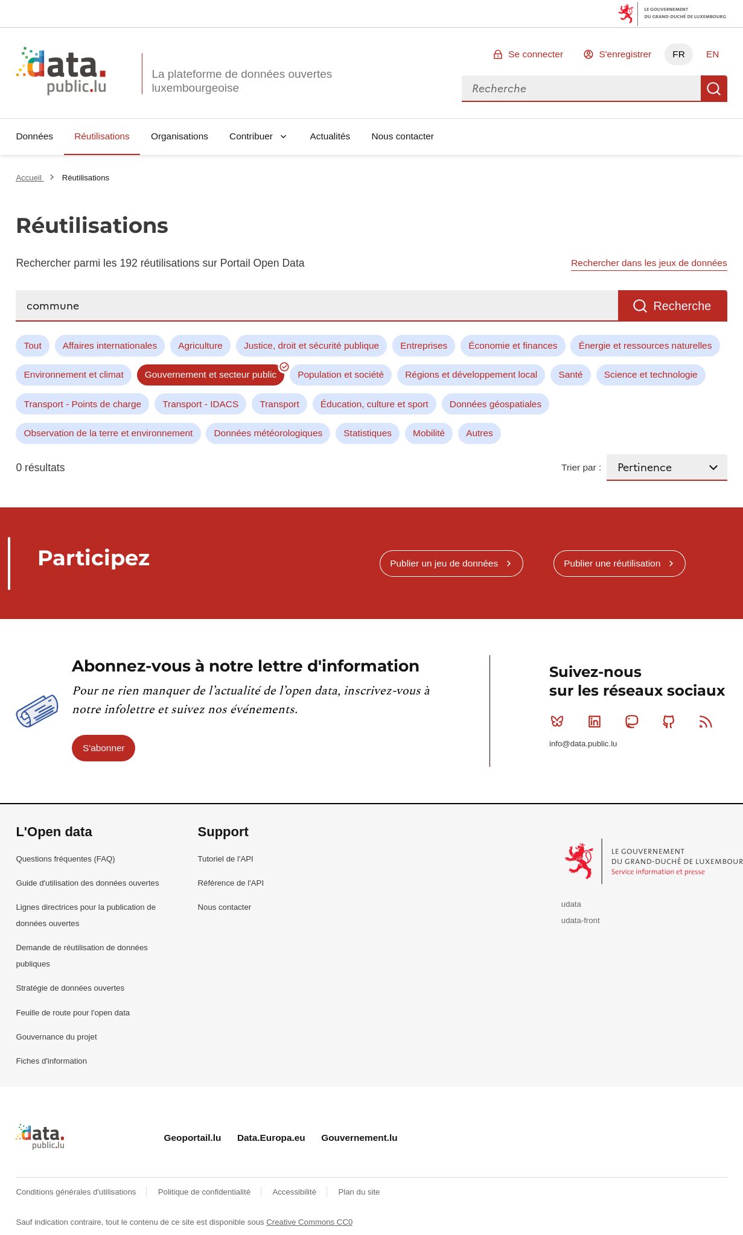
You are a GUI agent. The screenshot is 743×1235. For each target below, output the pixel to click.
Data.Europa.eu (271, 1137)
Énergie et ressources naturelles (645, 345)
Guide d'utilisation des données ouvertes (87, 882)
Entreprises (423, 345)
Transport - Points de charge (82, 404)
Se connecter (535, 54)
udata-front (580, 920)
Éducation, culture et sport (374, 404)
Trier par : (581, 467)
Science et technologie (651, 374)
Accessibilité (295, 1191)
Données (34, 136)
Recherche (714, 88)
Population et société (341, 374)
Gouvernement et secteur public (210, 374)
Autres (479, 433)
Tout (33, 345)
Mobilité (429, 433)
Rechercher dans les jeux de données (649, 263)
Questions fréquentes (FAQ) (65, 858)
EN (712, 54)
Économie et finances (512, 345)
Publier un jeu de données (444, 563)
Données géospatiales (495, 404)
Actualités (330, 136)
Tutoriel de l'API (226, 858)
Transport (279, 404)
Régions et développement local (471, 374)
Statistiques (367, 433)
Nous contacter (402, 136)
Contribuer (251, 136)
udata (571, 904)
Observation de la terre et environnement (108, 433)
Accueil (29, 177)
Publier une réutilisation (612, 563)
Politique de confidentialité (205, 1191)
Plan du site (359, 1191)
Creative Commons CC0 (309, 1222)
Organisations (179, 136)
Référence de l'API (231, 882)
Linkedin (597, 721)
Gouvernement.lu (359, 1137)
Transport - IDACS (200, 404)
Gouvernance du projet (56, 1036)
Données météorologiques (268, 433)
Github (671, 721)
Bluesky (559, 721)
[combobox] (581, 88)
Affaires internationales (110, 345)
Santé (570, 374)
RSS (708, 721)
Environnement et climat (74, 374)
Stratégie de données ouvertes (70, 987)
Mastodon (634, 721)
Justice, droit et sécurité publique (311, 345)
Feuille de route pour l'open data (73, 1012)
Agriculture (200, 345)
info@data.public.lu (583, 743)
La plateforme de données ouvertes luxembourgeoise (241, 81)
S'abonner (104, 748)
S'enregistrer (625, 54)
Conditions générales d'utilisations (77, 1191)
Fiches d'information (51, 1060)
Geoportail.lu (193, 1137)
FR (678, 54)
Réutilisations (102, 136)
